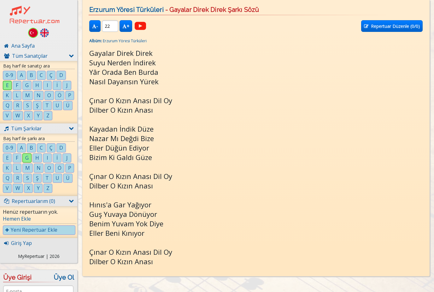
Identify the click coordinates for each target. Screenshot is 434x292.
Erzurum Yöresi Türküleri (126, 10)
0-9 (9, 75)
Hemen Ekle (17, 218)
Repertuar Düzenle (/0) (392, 26)
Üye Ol (64, 277)
